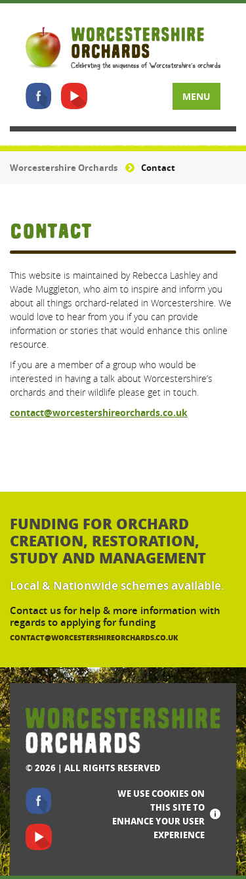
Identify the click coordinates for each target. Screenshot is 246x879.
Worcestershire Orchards (63, 168)
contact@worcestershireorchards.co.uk (99, 412)
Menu (196, 96)
